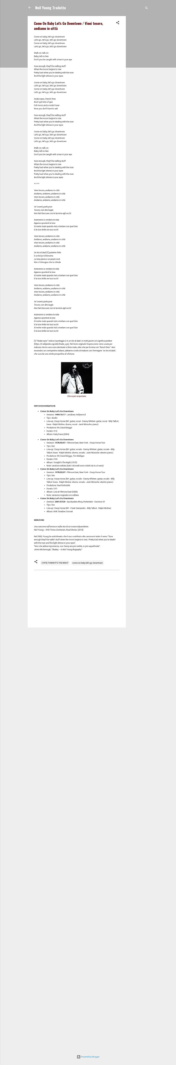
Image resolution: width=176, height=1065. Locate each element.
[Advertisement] (138, 63)
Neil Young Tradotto (50, 7)
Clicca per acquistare (76, 396)
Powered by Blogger (88, 1057)
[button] (118, 23)
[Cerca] (146, 8)
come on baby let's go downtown (87, 563)
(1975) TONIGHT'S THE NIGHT (55, 563)
